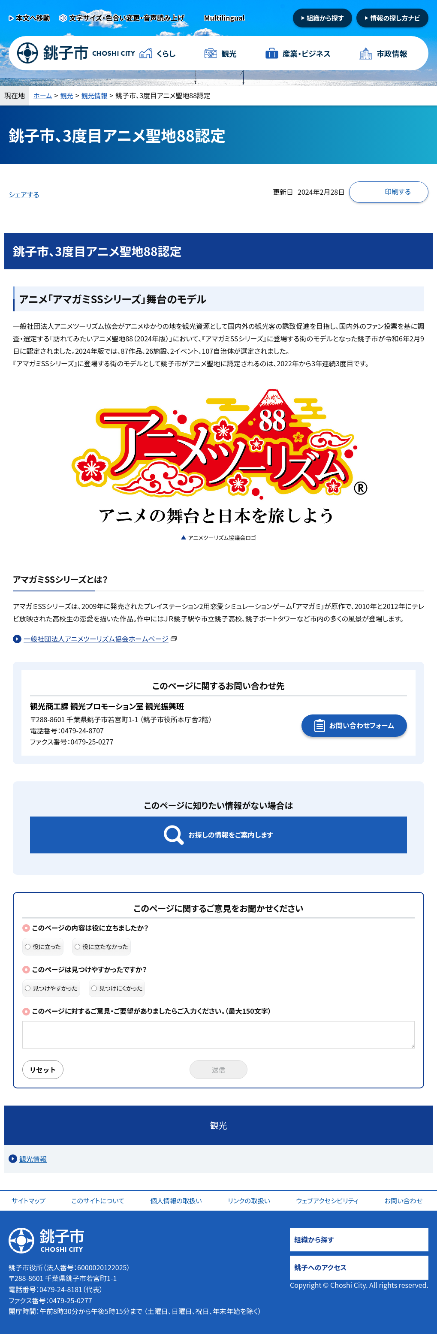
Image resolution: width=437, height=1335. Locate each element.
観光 (229, 53)
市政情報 (391, 53)
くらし (166, 53)
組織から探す (325, 17)
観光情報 (97, 95)
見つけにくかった (117, 988)
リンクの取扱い (250, 1201)
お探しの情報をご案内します (230, 834)
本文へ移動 (33, 17)
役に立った (43, 946)
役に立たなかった (101, 946)
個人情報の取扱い (177, 1201)
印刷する (398, 191)
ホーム (43, 95)
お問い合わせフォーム (361, 725)
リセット (43, 1070)
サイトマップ (29, 1201)
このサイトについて (99, 1201)
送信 (219, 1070)
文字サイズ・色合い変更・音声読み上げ (126, 17)
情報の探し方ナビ (395, 17)
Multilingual (224, 17)
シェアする (24, 194)
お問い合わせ (405, 1201)
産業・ (306, 53)
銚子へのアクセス (320, 1268)
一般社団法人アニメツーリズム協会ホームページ (100, 638)
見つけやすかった (51, 988)
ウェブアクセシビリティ (329, 1201)
